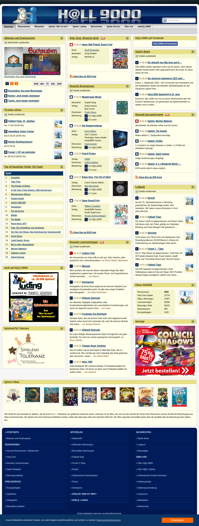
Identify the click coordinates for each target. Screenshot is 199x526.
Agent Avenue (17, 257)
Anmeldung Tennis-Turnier (21, 131)
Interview (152, 233)
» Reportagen (142, 451)
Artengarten (88, 282)
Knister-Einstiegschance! (20, 141)
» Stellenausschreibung (146, 488)
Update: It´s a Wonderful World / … (164, 164)
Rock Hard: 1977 (19, 224)
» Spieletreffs (76, 438)
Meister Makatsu (19, 249)
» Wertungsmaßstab (14, 475)
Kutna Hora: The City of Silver (96, 177)
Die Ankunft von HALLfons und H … (164, 62)
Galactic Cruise (18, 253)
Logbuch (140, 186)
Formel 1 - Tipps (156, 248)
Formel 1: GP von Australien (21, 152)
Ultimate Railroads (91, 298)
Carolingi (15, 178)
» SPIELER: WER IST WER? (83, 494)
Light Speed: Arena (20, 240)
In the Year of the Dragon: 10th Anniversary (31, 190)
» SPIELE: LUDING (79, 500)
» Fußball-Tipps (77, 457)
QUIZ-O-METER (18, 203)
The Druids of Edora (20, 186)
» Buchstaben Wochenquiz (82, 451)
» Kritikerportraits (143, 482)
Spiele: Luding (79, 27)
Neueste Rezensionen (82, 86)
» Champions (76, 488)
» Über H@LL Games (145, 469)
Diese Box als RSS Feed (84, 76)
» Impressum (142, 494)
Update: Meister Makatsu (160, 121)
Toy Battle (16, 219)
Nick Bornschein (92, 186)
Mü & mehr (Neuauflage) (22, 244)
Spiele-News (142, 51)
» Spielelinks (10, 494)
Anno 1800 (87, 361)
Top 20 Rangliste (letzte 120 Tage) (23, 166)
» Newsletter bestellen (14, 506)
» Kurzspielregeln (12, 488)
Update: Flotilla (155, 141)
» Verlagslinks (11, 500)
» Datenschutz (142, 506)
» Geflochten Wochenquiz (81, 445)
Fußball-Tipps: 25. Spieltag (21, 121)
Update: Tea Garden (157, 131)
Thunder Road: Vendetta (94, 345)
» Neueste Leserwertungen (17, 463)
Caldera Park (88, 253)
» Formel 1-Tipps (77, 463)
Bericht (151, 198)
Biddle (14, 215)
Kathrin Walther (91, 162)
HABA (87, 159)
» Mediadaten (142, 500)
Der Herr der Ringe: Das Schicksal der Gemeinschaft (36, 232)
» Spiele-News (142, 438)
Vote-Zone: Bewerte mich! (84, 38)
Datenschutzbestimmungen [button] (109, 520)
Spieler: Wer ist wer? (58, 27)
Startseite (8, 27)
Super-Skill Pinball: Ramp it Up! (97, 44)
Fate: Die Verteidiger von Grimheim (27, 228)
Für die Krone (17, 211)
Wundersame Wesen (20, 194)
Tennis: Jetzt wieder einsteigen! (23, 100)
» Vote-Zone (10, 457)
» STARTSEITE (12, 432)
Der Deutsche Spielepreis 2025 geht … (166, 78)
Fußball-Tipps (154, 217)
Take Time (16, 182)
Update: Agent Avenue (158, 154)
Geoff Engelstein (92, 50)
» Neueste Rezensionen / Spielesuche (22, 451)
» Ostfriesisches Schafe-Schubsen (151, 475)
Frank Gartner (91, 144)
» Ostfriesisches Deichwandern (84, 475)
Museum (86, 266)
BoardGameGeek (113, 513)
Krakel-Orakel (17, 198)
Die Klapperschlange (92, 125)
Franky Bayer (90, 112)
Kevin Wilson (90, 131)
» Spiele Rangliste (13, 469)
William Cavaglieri (92, 206)
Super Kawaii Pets (91, 200)
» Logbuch (140, 445)
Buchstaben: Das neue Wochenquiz (20, 77)
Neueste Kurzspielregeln (149, 114)
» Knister (74, 469)
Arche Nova (16, 236)
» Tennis (74, 482)
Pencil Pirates (89, 153)
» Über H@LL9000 (144, 463)
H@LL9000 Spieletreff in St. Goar (164, 94)
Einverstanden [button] (177, 520)
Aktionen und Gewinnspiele (19, 38)
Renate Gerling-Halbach (95, 216)
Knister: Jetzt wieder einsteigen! (24, 95)
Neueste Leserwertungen (84, 242)
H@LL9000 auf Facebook (165, 44)
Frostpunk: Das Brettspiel (94, 314)
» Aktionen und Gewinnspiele (18, 438)
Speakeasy (16, 207)
